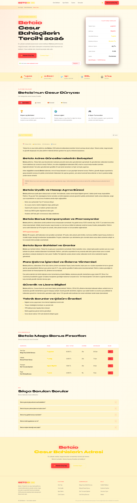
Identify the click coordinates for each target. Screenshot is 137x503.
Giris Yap (60, 485)
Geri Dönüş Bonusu (84, 494)
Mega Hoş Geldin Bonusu (85, 485)
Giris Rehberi (56, 2)
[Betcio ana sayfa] (26, 2)
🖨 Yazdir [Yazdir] (115, 135)
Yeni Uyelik (60, 488)
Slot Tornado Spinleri (84, 491)
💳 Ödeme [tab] (64, 102)
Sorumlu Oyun (104, 491)
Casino (73, 2)
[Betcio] (36, 482)
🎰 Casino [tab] (38, 102)
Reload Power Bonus (84, 488)
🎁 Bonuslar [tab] (50, 102)
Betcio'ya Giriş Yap (111, 2)
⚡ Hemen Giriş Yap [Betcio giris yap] (27, 55)
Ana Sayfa (20, 7)
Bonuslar (80, 2)
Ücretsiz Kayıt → (45, 55)
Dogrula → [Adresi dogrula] (76, 63)
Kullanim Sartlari (105, 488)
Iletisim (102, 494)
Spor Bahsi (65, 2)
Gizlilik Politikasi (104, 485)
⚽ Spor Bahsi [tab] (25, 102)
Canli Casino (61, 494)
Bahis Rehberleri (28, 7)
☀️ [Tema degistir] (102, 2)
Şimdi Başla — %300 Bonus (97, 60)
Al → (110, 351)
